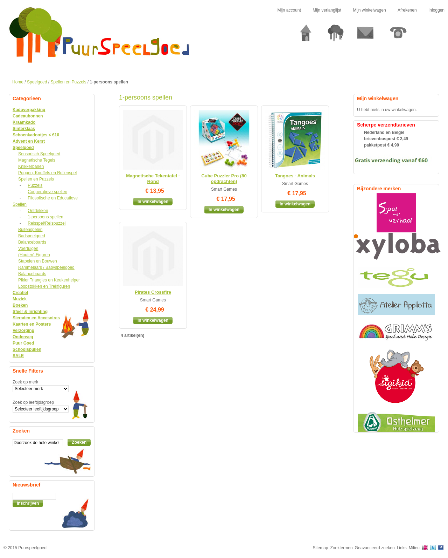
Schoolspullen (27, 349)
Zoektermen (341, 547)
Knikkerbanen (31, 166)
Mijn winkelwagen (369, 10)
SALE (18, 355)
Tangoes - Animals (295, 175)
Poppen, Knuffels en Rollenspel (47, 172)
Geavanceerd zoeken (375, 547)
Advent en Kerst (29, 141)
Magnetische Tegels (36, 160)
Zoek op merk (25, 382)
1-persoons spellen (45, 217)
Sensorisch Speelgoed (39, 153)
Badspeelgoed (31, 235)
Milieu (414, 547)
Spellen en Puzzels (68, 82)
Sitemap (320, 547)
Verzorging (23, 330)
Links (402, 547)
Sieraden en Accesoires (36, 317)
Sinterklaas (24, 128)
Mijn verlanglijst (327, 10)
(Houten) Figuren (34, 254)
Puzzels (35, 185)
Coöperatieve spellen (47, 191)
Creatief (20, 292)
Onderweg (23, 336)
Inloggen (436, 10)
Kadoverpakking (29, 109)
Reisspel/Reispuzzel (46, 223)
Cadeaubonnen (28, 116)
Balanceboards (32, 242)
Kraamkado (24, 122)
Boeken (20, 305)
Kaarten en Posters (32, 324)
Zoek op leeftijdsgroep (33, 402)
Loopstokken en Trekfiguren (44, 286)
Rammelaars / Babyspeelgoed (46, 267)
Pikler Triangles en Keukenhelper (49, 280)
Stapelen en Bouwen (37, 261)
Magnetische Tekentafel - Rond (153, 178)
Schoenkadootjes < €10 (36, 134)
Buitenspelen (30, 229)
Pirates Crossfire (153, 292)
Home (17, 82)
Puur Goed (23, 343)
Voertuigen (28, 248)
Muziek (20, 299)
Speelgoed (37, 82)
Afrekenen (407, 10)
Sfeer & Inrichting (30, 311)
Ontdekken (38, 210)
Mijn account (289, 10)
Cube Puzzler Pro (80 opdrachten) (223, 178)
